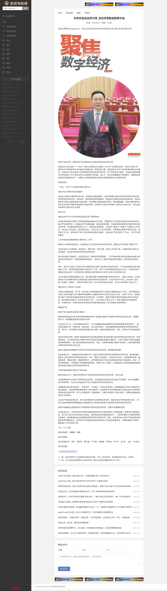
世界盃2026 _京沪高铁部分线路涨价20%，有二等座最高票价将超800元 (86, 491)
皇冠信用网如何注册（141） (12, 122)
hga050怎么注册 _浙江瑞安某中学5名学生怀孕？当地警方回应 (83, 481)
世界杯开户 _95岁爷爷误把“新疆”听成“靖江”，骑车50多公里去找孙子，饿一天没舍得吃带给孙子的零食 (99, 497)
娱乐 (6, 45)
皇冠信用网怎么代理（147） (12, 110)
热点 (6, 40)
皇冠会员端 (9, 31)
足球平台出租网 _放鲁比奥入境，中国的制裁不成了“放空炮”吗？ (84, 476)
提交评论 (64, 570)
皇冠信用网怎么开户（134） (12, 125)
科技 (6, 68)
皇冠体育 (69, 13)
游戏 (6, 72)
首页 (4, 22)
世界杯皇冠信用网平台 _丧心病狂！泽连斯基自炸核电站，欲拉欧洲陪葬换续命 (90, 528)
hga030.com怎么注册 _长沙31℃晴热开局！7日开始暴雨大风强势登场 (85, 512)
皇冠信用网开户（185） (11, 84)
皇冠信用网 (9, 36)
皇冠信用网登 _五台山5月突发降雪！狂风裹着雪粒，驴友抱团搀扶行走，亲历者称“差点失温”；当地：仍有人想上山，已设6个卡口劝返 (112, 533)
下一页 (22, 142)
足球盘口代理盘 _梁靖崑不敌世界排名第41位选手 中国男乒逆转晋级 (85, 502)
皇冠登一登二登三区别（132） (13, 133)
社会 (6, 49)
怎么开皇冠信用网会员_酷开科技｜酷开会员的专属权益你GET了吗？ (93, 460)
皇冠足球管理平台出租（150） (13, 103)
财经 (6, 59)
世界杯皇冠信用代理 (68, 452)
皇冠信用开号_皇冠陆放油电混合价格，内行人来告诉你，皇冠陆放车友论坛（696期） (100, 457)
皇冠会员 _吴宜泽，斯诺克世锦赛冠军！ (74, 523)
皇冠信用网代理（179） (11, 88)
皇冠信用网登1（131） (10, 137)
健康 (6, 63)
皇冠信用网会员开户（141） (12, 118)
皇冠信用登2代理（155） (11, 99)
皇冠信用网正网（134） (11, 129)
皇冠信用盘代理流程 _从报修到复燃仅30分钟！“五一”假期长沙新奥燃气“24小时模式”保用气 (95, 507)
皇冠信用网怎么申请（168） (12, 95)
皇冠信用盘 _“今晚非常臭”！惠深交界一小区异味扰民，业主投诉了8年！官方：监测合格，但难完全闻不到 (101, 517)
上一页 (9, 142)
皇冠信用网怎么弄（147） (12, 107)
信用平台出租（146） (10, 114)
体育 (6, 54)
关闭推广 (16, 588)
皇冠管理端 (9, 27)
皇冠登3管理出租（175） (11, 91)
